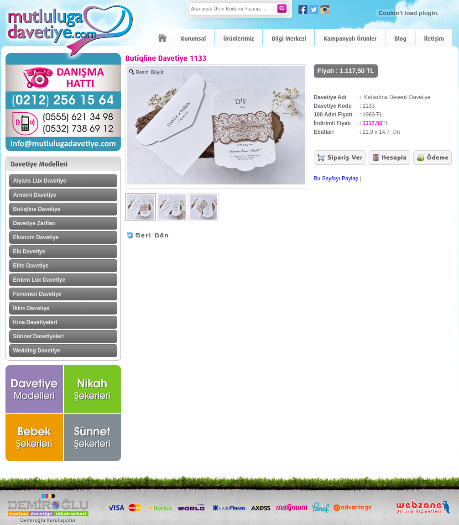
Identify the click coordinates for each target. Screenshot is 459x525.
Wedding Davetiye (36, 350)
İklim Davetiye (31, 308)
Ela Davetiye (29, 251)
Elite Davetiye (31, 265)
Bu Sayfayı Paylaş (336, 178)
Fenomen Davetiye (37, 294)
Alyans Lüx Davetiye (40, 181)
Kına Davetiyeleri (35, 322)
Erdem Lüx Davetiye (39, 280)
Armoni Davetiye (35, 195)
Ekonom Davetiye (36, 237)
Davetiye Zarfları (34, 223)
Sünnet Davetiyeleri (38, 336)
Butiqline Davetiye (37, 209)
